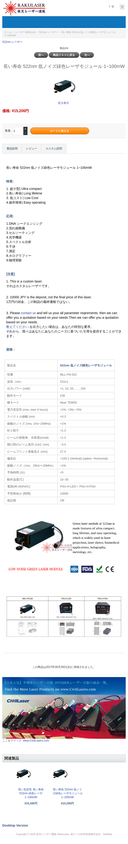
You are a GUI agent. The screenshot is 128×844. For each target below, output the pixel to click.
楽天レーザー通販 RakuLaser (52, 834)
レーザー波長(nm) (25, 32)
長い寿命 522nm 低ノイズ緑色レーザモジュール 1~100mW (67, 793)
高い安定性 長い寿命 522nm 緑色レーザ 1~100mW (31, 793)
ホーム (8, 32)
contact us (29, 313)
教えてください (17, 327)
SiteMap (107, 834)
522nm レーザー (48, 32)
